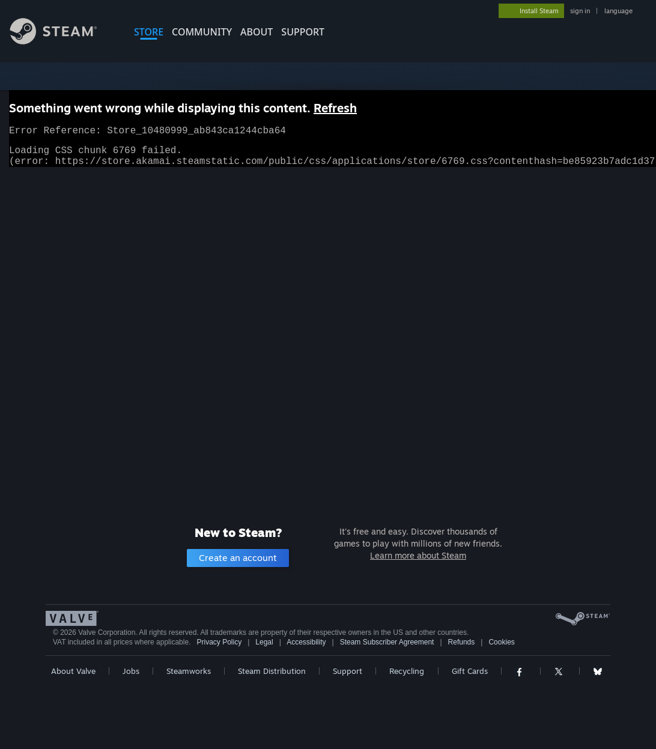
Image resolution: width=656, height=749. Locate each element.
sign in (580, 11)
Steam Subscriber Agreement (387, 642)
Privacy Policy (218, 642)
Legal (264, 642)
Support (347, 671)
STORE (148, 31)
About (256, 31)
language (618, 11)
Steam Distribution (272, 671)
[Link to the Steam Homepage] (62, 41)
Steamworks (188, 671)
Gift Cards (470, 671)
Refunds (461, 642)
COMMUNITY (202, 31)
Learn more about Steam (418, 555)
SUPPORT (302, 31)
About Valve (73, 671)
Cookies (501, 642)
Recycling (406, 671)
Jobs (131, 671)
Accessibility (306, 642)
